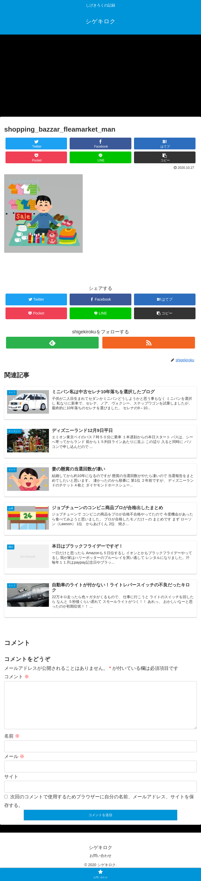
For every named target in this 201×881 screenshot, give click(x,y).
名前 (12, 744)
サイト (11, 785)
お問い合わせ (100, 864)
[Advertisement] (100, 77)
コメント (16, 676)
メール (14, 764)
